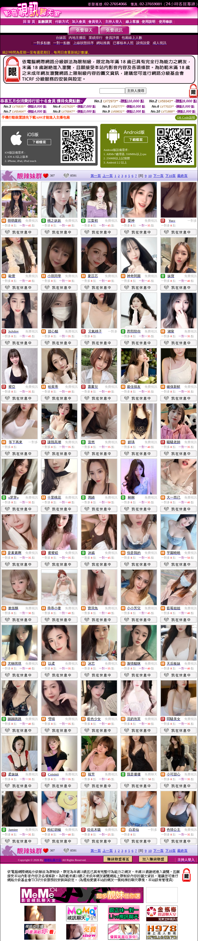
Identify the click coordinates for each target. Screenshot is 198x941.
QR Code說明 (186, 117)
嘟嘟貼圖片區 (53, 859)
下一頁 (158, 176)
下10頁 (170, 176)
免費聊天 (151, 774)
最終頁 (182, 176)
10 (150, 176)
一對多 (192, 221)
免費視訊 (31, 221)
